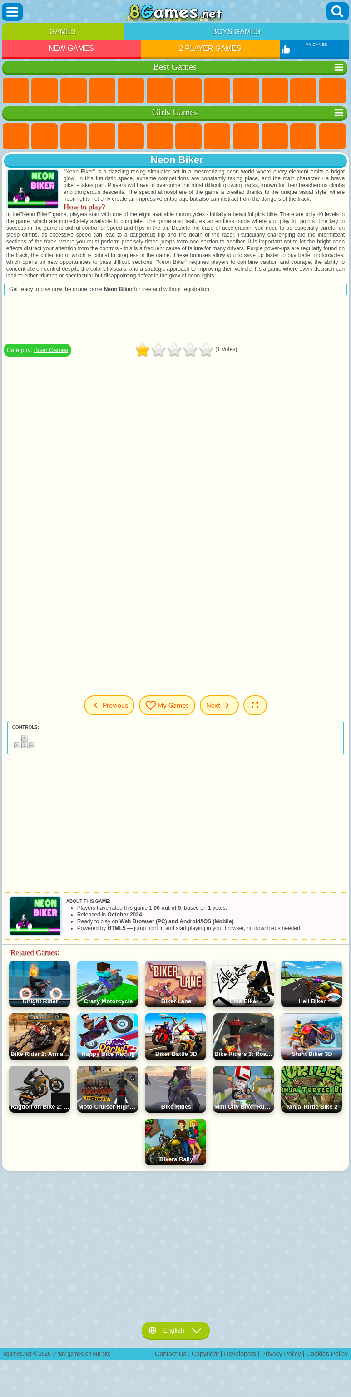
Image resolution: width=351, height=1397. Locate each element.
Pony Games (16, 136)
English (176, 1330)
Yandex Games (188, 91)
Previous (109, 705)
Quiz (131, 136)
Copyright (205, 1353)
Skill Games (160, 91)
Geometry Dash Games (217, 91)
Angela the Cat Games (246, 136)
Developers (240, 1353)
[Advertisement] (175, 319)
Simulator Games (73, 91)
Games (62, 31)
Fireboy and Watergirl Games (73, 136)
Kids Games (102, 91)
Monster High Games (160, 136)
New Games (71, 48)
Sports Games (246, 91)
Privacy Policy (281, 1353)
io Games (303, 91)
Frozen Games (275, 136)
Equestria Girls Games (44, 136)
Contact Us (170, 1353)
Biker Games (51, 350)
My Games (167, 705)
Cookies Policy (327, 1353)
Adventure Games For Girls (188, 136)
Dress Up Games (303, 136)
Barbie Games (102, 136)
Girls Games (44, 91)
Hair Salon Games (332, 136)
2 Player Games (210, 48)
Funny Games (275, 91)
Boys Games (236, 31)
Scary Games (332, 91)
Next (219, 705)
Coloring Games (217, 136)
